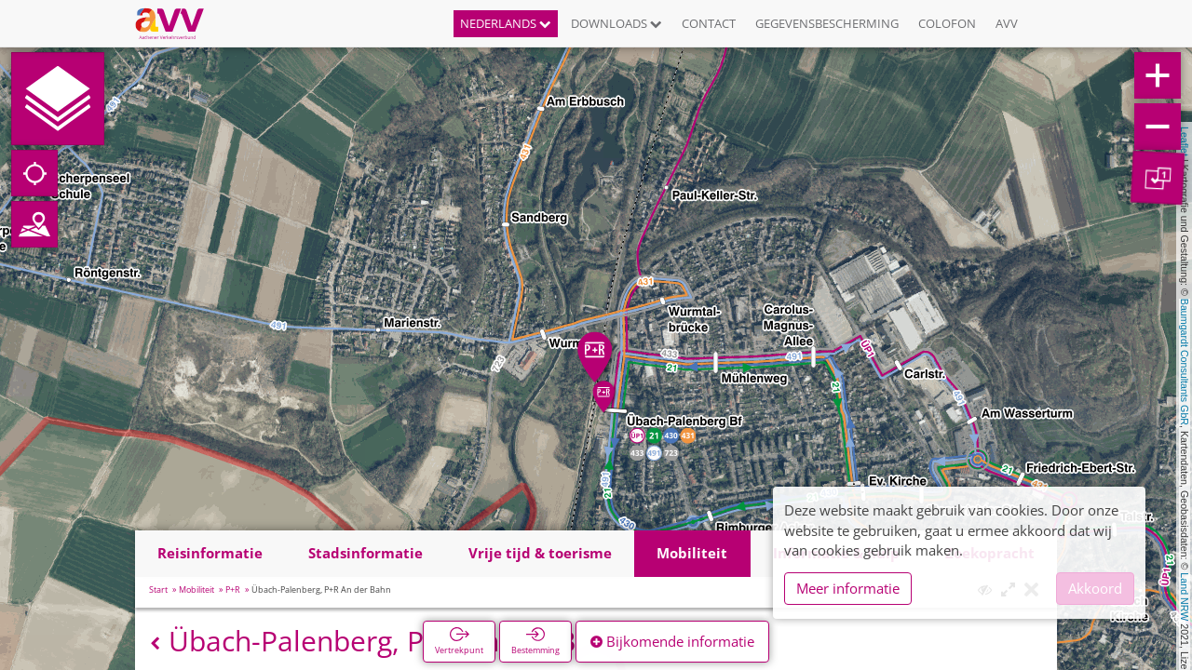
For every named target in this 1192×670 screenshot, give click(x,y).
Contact (709, 23)
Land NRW (1184, 596)
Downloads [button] (616, 23)
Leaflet (1184, 141)
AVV (1007, 23)
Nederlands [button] (505, 23)
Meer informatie (848, 588)
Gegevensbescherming (827, 23)
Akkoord (1095, 588)
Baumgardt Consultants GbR (1184, 362)
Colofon (947, 23)
